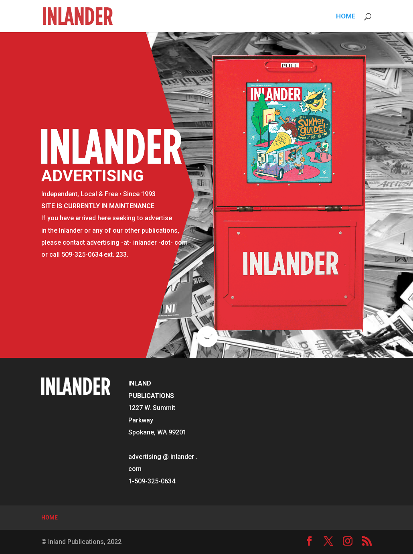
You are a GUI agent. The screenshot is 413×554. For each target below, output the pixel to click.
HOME (346, 16)
